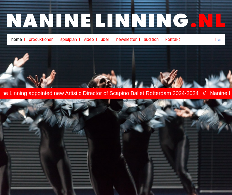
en (219, 39)
